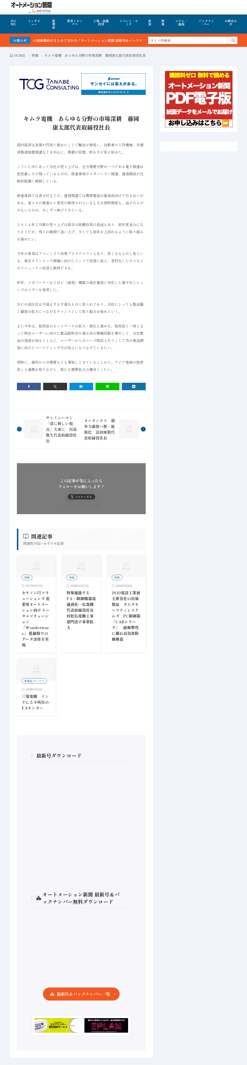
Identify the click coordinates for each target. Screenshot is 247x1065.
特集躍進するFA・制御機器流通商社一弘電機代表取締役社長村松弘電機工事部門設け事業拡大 (81, 610)
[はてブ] (81, 386)
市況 (149, 22)
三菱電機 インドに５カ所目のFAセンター (35, 702)
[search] (233, 40)
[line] (107, 386)
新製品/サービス (34, 681)
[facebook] (29, 386)
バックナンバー (206, 22)
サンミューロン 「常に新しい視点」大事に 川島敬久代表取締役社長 (61, 429)
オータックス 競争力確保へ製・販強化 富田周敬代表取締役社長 (99, 429)
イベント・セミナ (128, 22)
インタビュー (34, 22)
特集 (163, 22)
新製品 (53, 24)
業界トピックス (74, 22)
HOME (13, 22)
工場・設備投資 (101, 22)
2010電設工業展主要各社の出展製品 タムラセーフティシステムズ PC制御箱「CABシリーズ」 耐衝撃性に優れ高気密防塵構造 (126, 616)
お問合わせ (231, 22)
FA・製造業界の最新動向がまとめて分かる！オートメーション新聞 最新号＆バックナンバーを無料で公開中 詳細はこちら (119, 40)
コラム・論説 (181, 22)
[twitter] (55, 386)
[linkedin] (134, 386)
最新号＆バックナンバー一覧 (83, 994)
